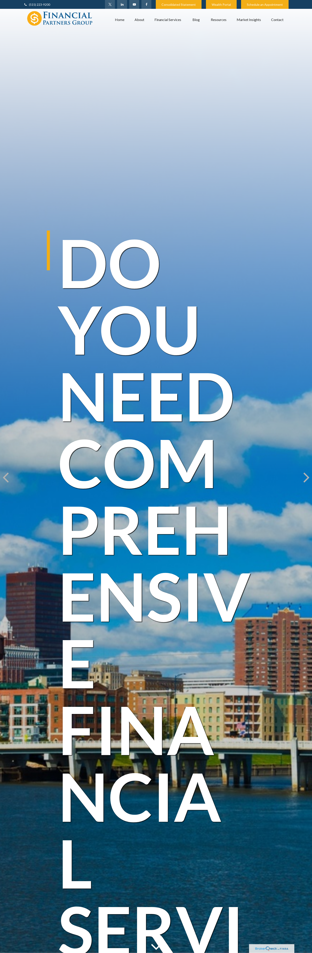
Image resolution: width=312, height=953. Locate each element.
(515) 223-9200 (36, 4)
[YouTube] (134, 4)
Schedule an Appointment (265, 4)
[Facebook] (146, 4)
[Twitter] (110, 4)
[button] (119, 19)
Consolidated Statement (179, 4)
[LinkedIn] (122, 4)
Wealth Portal (221, 4)
